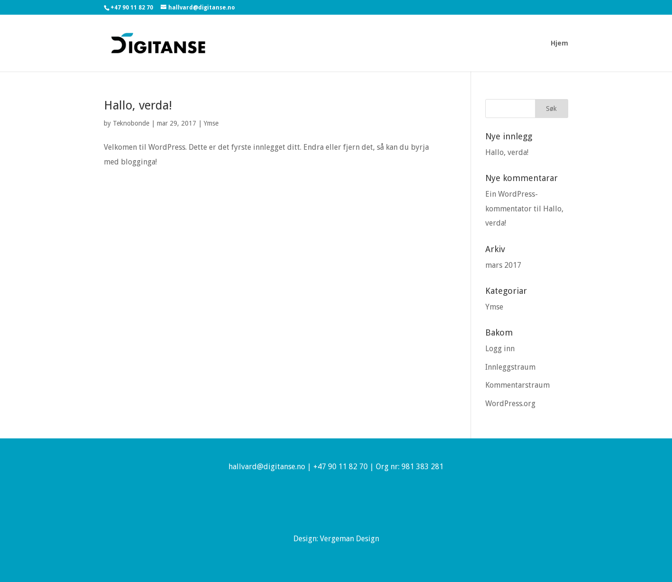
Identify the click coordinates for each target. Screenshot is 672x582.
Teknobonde (131, 123)
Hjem (559, 43)
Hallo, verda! (138, 105)
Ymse (211, 123)
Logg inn (500, 348)
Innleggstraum (510, 367)
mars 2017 (503, 265)
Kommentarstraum (517, 385)
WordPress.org (510, 403)
